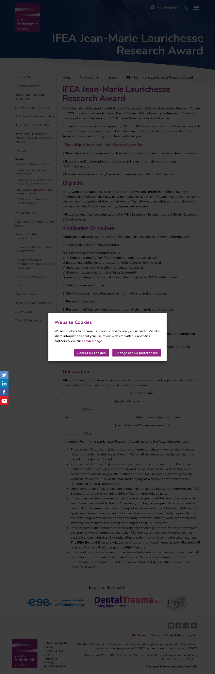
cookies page (92, 341)
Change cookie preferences (136, 353)
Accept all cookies (91, 353)
